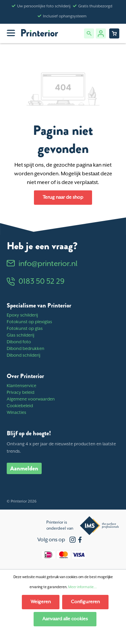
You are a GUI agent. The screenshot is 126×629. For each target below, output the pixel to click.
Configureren (85, 602)
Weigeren (41, 602)
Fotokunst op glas (25, 328)
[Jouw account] (101, 33)
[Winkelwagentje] (114, 33)
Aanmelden (24, 468)
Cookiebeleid (20, 406)
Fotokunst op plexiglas (29, 322)
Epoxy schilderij (22, 315)
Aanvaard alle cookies (65, 619)
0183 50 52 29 (36, 281)
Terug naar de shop (63, 197)
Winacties (16, 412)
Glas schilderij (20, 335)
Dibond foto (19, 342)
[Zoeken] (89, 33)
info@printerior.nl (42, 263)
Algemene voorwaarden (31, 399)
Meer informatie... (82, 587)
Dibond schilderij (23, 355)
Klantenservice (21, 385)
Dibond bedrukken (25, 348)
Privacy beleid (20, 392)
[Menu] (11, 33)
